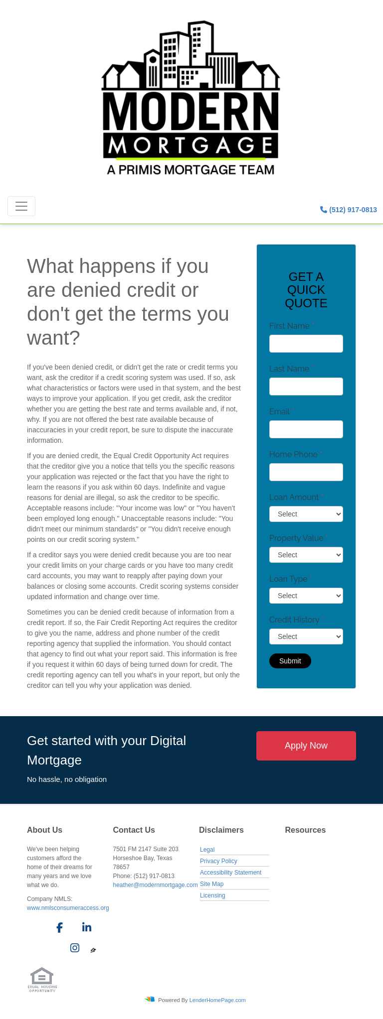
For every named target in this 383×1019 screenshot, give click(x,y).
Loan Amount (296, 497)
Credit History (296, 620)
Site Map (211, 884)
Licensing (212, 895)
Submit (290, 661)
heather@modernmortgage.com (155, 885)
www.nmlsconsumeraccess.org (68, 907)
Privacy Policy (218, 861)
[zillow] (93, 949)
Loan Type (290, 579)
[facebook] (56, 929)
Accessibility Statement (230, 872)
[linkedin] (85, 929)
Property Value (298, 538)
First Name (291, 326)
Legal (207, 849)
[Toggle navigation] (21, 206)
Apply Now (306, 746)
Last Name (291, 369)
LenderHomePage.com (218, 1000)
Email (281, 411)
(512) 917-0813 (348, 210)
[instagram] (73, 949)
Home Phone (295, 454)
